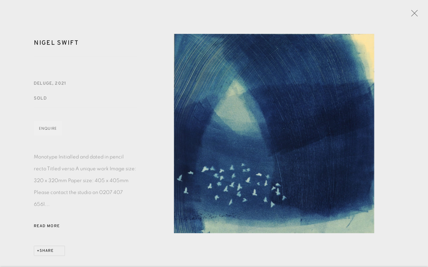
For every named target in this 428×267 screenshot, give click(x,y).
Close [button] (413, 15)
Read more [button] (47, 227)
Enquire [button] (48, 130)
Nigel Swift (56, 44)
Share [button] (47, 252)
